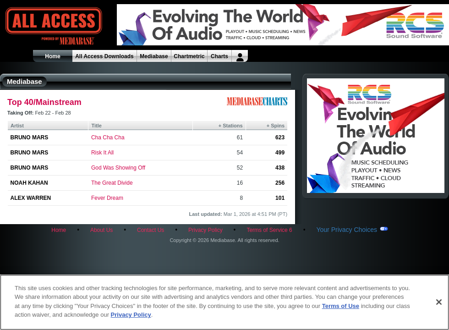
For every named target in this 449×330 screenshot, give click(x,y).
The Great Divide (112, 183)
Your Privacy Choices (346, 229)
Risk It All (102, 152)
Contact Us (150, 230)
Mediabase (154, 56)
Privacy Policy (205, 230)
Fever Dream (107, 198)
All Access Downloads (104, 56)
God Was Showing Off (118, 168)
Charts (219, 56)
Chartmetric (189, 56)
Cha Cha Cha (108, 137)
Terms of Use (340, 305)
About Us (101, 230)
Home (52, 56)
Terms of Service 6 (269, 230)
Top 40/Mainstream (44, 102)
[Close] (439, 302)
